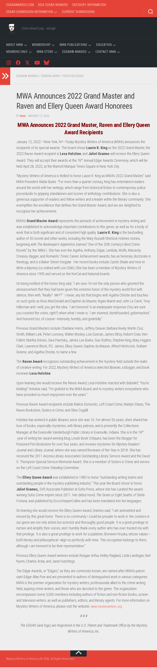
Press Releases (80, 77)
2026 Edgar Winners (53, 5)
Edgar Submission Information (29, 12)
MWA (23, 116)
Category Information (89, 5)
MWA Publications (73, 45)
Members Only (17, 52)
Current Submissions (78, 12)
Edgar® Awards (74, 52)
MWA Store (45, 52)
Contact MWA (105, 52)
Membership (41, 45)
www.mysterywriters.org (108, 607)
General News (54, 77)
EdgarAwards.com (20, 5)
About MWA (14, 45)
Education (104, 45)
